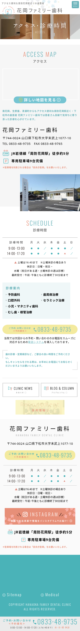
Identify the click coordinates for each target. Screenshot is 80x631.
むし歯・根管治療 (20, 312)
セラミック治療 (53, 300)
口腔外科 (14, 300)
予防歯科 (14, 295)
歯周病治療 (50, 295)
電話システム (36, 342)
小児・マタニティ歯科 (23, 306)
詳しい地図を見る (40, 99)
